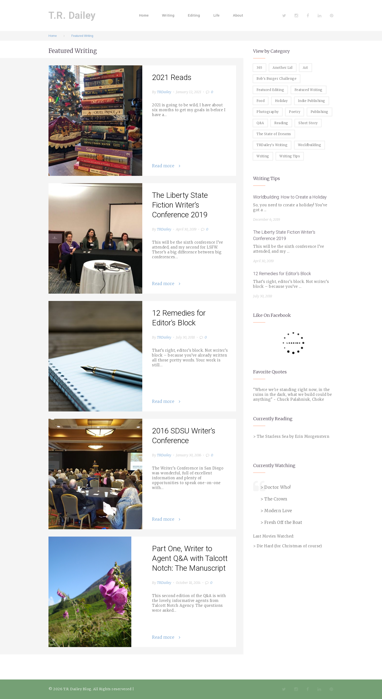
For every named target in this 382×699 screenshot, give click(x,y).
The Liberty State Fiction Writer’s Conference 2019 (180, 205)
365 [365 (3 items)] (259, 68)
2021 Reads (171, 77)
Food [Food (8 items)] (261, 101)
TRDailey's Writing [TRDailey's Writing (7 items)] (272, 145)
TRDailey (164, 92)
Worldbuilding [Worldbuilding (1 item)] (309, 145)
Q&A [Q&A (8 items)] (260, 123)
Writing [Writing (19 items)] (263, 156)
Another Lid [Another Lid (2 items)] (283, 68)
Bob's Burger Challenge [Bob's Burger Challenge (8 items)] (276, 79)
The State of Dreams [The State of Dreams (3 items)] (274, 134)
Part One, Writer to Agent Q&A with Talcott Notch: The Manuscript (190, 558)
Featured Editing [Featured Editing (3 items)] (270, 90)
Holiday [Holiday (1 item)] (281, 101)
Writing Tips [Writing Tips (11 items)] (289, 156)
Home (144, 15)
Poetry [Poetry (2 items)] (294, 112)
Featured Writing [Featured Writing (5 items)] (309, 90)
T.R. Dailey (72, 15)
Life (216, 15)
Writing (168, 15)
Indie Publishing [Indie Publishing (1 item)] (311, 101)
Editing (194, 15)
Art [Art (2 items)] (305, 68)
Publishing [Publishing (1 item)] (319, 112)
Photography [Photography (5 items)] (268, 112)
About (238, 15)
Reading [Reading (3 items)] (281, 123)
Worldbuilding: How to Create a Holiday (290, 197)
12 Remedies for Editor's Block (282, 273)
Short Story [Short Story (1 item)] (308, 123)
